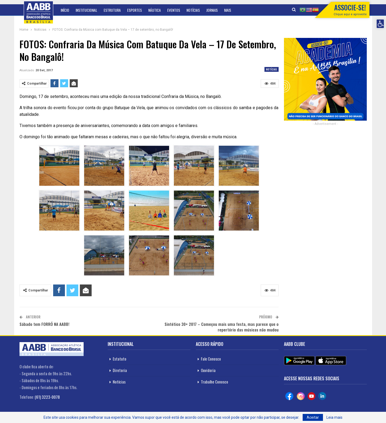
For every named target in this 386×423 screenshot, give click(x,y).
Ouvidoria (208, 370)
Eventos (173, 10)
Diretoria (120, 370)
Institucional (86, 10)
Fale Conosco (211, 359)
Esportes (134, 10)
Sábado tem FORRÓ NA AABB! (44, 324)
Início (65, 10)
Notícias (193, 10)
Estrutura (112, 10)
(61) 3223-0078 (47, 397)
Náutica (154, 10)
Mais (227, 10)
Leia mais (334, 417)
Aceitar (313, 417)
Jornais (212, 10)
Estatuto (119, 359)
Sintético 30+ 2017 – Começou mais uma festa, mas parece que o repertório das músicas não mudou (222, 327)
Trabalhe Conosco (214, 382)
